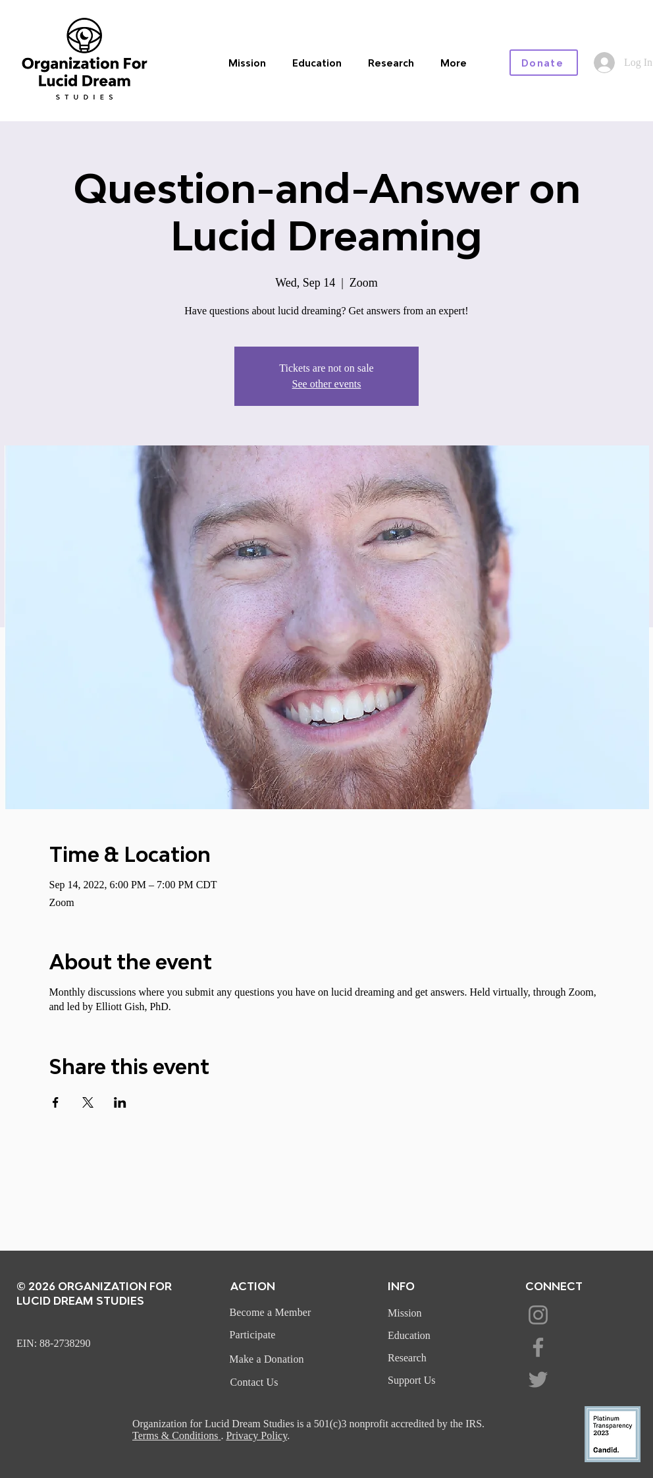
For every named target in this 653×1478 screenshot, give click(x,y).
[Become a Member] (271, 1312)
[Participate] (253, 1335)
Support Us (411, 1380)
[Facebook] (538, 1347)
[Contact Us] (255, 1382)
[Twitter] (538, 1379)
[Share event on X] (88, 1102)
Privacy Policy (256, 1435)
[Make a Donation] (268, 1359)
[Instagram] (538, 1315)
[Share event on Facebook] (55, 1102)
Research (407, 1357)
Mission (405, 1313)
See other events (326, 383)
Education (409, 1335)
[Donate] (543, 62)
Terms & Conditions (175, 1435)
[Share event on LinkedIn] (120, 1102)
